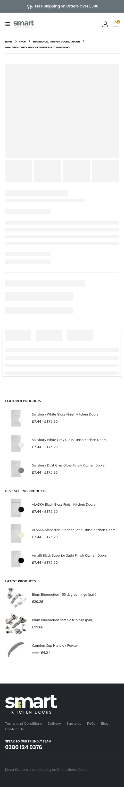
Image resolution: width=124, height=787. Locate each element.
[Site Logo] (23, 24)
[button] (9, 24)
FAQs (91, 723)
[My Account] (105, 24)
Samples (74, 723)
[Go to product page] (16, 418)
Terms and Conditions (23, 723)
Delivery (54, 723)
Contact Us (14, 729)
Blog (104, 723)
